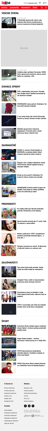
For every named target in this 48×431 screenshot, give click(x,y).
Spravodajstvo (8, 410)
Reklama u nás (28, 388)
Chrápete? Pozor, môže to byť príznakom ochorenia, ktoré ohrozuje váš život (30, 281)
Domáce (4, 8)
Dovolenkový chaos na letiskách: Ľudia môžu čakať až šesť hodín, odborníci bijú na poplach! (31, 294)
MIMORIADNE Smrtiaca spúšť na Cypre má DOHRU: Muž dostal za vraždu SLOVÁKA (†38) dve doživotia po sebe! (31, 190)
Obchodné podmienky (30, 393)
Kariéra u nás (8, 396)
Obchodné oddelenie (10, 415)
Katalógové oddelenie (10, 418)
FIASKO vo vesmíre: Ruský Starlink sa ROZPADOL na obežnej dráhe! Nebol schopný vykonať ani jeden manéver (29, 152)
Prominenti (25, 8)
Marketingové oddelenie (11, 421)
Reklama (27, 384)
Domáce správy (11, 86)
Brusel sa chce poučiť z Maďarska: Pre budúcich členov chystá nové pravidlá (30, 176)
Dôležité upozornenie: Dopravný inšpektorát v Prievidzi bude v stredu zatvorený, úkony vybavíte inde (29, 131)
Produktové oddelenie (10, 413)
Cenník (26, 396)
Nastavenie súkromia (10, 393)
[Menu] (46, 8)
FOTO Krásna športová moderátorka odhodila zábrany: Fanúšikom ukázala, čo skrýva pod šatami (30, 353)
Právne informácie (9, 388)
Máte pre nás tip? (9, 423)
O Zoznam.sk (8, 384)
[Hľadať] (42, 8)
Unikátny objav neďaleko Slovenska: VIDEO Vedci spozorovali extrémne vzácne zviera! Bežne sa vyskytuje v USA (31, 74)
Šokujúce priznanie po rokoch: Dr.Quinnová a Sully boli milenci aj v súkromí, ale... (31, 247)
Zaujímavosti (10, 262)
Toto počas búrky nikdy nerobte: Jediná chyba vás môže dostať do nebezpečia (30, 268)
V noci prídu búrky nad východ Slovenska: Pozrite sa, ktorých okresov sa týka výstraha (31, 117)
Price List (26, 398)
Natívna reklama (28, 401)
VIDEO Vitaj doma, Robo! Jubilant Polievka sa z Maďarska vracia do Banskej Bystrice (31, 364)
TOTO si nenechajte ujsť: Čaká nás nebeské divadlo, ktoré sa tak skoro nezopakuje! (31, 306)
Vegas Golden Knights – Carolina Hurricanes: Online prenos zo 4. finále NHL (31, 340)
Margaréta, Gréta (32, 3)
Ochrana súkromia (9, 391)
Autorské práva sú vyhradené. (32, 412)
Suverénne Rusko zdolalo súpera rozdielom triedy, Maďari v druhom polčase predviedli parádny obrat (31, 328)
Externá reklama (28, 391)
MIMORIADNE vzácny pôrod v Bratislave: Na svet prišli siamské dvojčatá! (31, 105)
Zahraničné (14, 8)
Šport (35, 8)
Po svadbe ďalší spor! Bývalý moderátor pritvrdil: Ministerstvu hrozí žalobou (30, 210)
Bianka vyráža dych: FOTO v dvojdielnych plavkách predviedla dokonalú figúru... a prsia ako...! (31, 236)
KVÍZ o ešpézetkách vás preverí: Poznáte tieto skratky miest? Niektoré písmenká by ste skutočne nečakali (31, 93)
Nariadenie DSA (8, 401)
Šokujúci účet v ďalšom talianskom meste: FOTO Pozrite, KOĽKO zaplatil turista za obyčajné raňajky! (31, 165)
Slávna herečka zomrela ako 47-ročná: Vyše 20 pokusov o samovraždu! (31, 222)
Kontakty (7, 406)
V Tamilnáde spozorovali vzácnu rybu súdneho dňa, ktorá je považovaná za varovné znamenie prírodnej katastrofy (30, 22)
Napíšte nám (7, 398)
